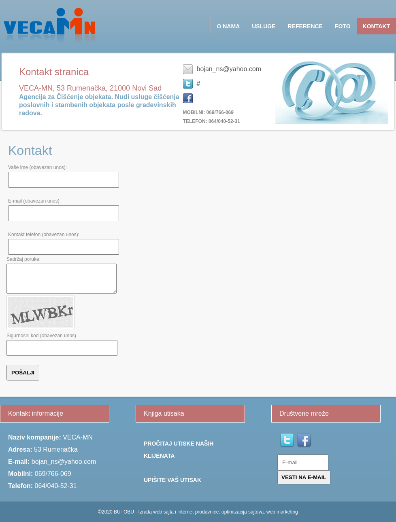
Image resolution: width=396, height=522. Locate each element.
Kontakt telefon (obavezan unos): (43, 234)
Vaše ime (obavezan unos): (37, 167)
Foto (343, 26)
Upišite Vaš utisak (172, 480)
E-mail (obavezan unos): (34, 201)
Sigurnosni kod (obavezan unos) (41, 335)
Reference (305, 26)
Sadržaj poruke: (23, 259)
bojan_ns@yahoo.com (229, 69)
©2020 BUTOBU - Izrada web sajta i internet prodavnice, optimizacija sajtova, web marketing (198, 512)
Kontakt (376, 26)
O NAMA (228, 26)
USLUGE (263, 26)
